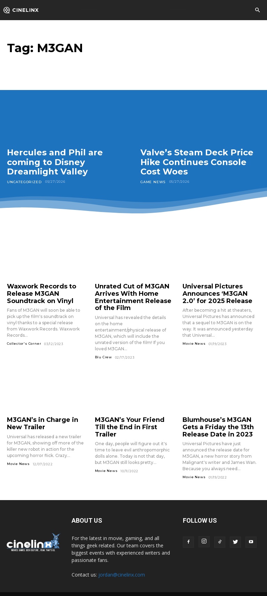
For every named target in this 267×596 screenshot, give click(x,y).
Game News (152, 181)
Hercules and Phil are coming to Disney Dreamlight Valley (55, 162)
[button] (257, 10)
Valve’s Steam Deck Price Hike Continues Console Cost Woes (196, 162)
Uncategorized (23, 181)
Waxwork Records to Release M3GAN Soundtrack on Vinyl (36, 291)
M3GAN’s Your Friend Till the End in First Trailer (129, 417)
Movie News (194, 340)
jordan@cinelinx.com (121, 566)
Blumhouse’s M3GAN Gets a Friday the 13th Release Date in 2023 (219, 420)
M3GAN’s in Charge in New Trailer (43, 417)
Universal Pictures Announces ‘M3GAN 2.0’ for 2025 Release (221, 291)
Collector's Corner (24, 340)
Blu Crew (103, 352)
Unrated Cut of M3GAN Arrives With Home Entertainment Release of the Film (131, 294)
